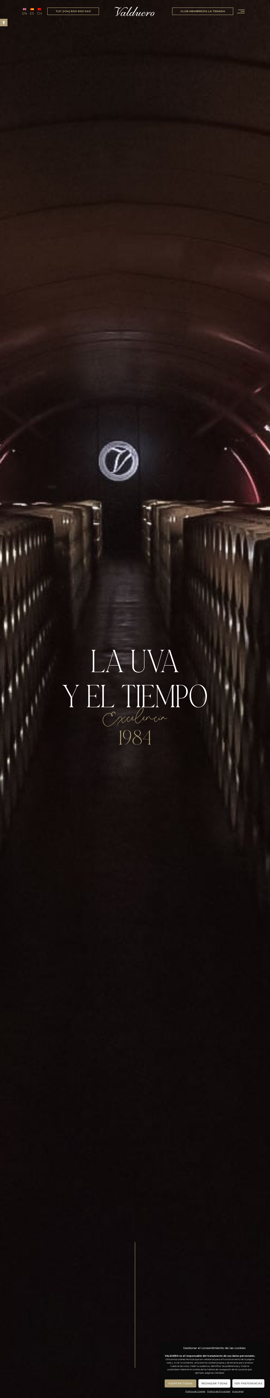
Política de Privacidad (218, 1391)
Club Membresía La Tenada (202, 11)
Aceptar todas (180, 1383)
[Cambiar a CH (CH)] (39, 11)
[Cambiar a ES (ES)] (32, 11)
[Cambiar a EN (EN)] (24, 11)
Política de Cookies (195, 1391)
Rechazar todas (214, 1383)
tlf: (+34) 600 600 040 (73, 11)
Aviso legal (238, 1391)
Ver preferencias (248, 1383)
